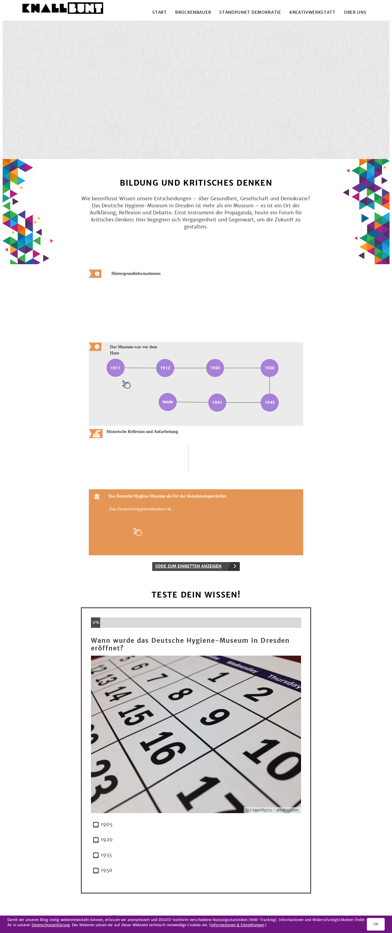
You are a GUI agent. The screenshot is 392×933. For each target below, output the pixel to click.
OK (376, 924)
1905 (106, 824)
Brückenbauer (193, 12)
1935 (106, 855)
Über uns (355, 12)
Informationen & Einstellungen (237, 925)
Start (159, 12)
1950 (106, 870)
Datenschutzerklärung (51, 925)
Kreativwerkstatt (312, 12)
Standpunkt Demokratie (250, 12)
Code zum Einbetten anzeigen (188, 566)
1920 (107, 840)
